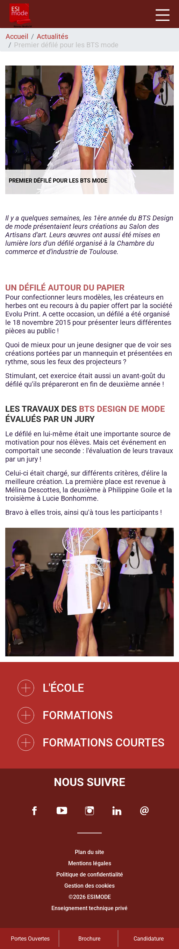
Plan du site (89, 852)
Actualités (52, 36)
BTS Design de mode (122, 409)
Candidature (149, 938)
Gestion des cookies (89, 885)
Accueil (17, 36)
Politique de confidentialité (89, 874)
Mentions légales (89, 863)
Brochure (89, 938)
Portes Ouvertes (30, 938)
